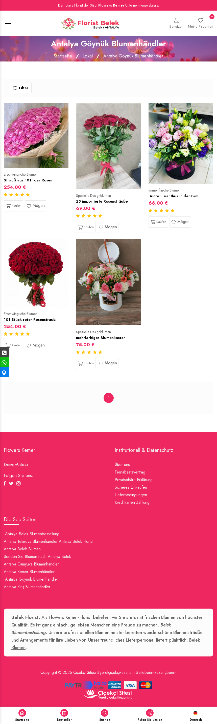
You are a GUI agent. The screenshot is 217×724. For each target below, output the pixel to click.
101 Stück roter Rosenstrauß (30, 319)
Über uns (122, 464)
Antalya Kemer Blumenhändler (29, 572)
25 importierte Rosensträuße (102, 201)
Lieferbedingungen (131, 495)
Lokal (88, 56)
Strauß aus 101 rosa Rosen (28, 180)
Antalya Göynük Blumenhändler (31, 579)
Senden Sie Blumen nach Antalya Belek (37, 556)
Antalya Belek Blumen (22, 549)
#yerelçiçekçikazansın (116, 672)
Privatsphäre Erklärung (134, 480)
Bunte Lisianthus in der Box (173, 196)
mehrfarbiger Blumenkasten (101, 337)
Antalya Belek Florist (76, 541)
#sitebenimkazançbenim (156, 672)
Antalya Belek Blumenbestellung (32, 534)
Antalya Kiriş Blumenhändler (27, 587)
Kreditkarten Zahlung (132, 502)
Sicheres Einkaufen (131, 487)
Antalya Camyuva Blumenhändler (31, 564)
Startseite (63, 56)
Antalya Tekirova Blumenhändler (31, 541)
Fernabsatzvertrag (130, 472)
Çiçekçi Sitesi (84, 672)
